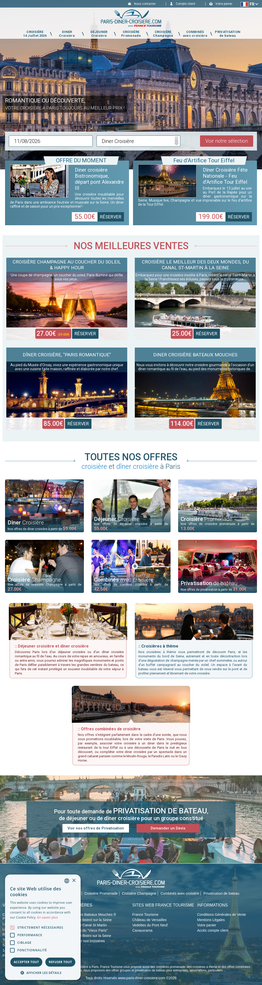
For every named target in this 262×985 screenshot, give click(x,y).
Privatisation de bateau (221, 893)
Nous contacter (145, 4)
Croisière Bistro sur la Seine (89, 936)
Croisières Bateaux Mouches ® (92, 915)
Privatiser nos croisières (86, 941)
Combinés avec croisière (179, 893)
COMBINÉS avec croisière (195, 33)
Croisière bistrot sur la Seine (90, 920)
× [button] (74, 881)
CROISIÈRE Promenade (131, 33)
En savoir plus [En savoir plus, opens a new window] (47, 917)
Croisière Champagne (139, 893)
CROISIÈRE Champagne (163, 33)
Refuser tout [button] (60, 962)
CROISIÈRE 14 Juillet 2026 (35, 33)
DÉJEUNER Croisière (98, 33)
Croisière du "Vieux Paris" (88, 930)
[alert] (43, 927)
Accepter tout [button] (26, 962)
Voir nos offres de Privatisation (96, 828)
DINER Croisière (67, 33)
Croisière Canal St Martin (87, 925)
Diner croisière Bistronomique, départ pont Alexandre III (99, 179)
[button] (43, 972)
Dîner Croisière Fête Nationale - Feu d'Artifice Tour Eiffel (225, 176)
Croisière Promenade (101, 893)
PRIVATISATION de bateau (227, 33)
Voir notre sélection (226, 141)
